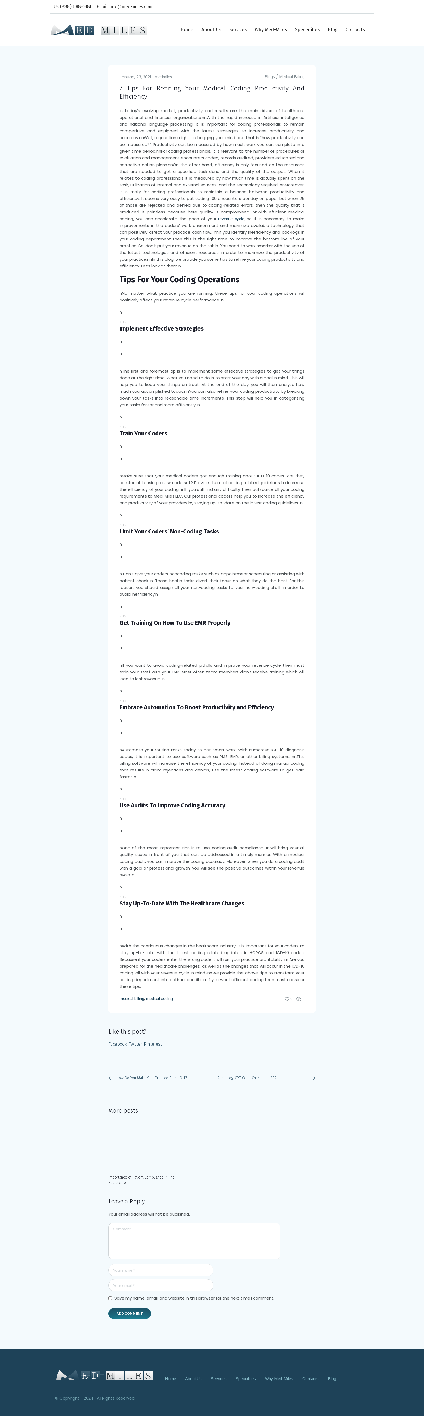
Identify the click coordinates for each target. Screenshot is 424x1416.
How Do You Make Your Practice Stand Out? (152, 1078)
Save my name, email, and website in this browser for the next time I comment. (194, 1298)
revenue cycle (231, 218)
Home (170, 1378)
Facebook (117, 1044)
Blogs (269, 76)
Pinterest (153, 1044)
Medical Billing (291, 76)
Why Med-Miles (279, 1378)
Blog (332, 1378)
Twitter (135, 1044)
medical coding (159, 998)
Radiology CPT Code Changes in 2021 (247, 1078)
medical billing (132, 998)
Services (219, 1378)
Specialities (246, 1378)
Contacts (310, 1378)
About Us (193, 1378)
